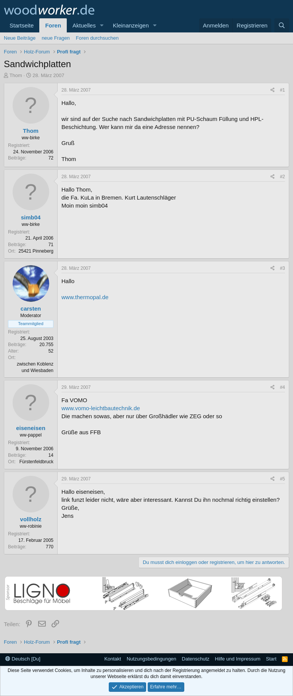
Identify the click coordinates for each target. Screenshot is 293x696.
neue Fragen (56, 38)
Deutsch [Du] (22, 659)
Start (271, 659)
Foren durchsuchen (97, 38)
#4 (282, 387)
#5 (282, 479)
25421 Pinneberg (36, 251)
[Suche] (281, 25)
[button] (102, 25)
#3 (282, 268)
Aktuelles (84, 25)
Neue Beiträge (19, 38)
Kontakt (112, 659)
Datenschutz (195, 659)
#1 (282, 90)
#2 (282, 176)
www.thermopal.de (84, 297)
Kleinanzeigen (131, 25)
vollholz (31, 519)
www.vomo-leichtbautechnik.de (100, 408)
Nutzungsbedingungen (151, 659)
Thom (16, 75)
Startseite (22, 25)
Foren (53, 25)
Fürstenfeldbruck (36, 461)
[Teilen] (272, 90)
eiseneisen (30, 428)
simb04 (31, 217)
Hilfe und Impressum (237, 659)
